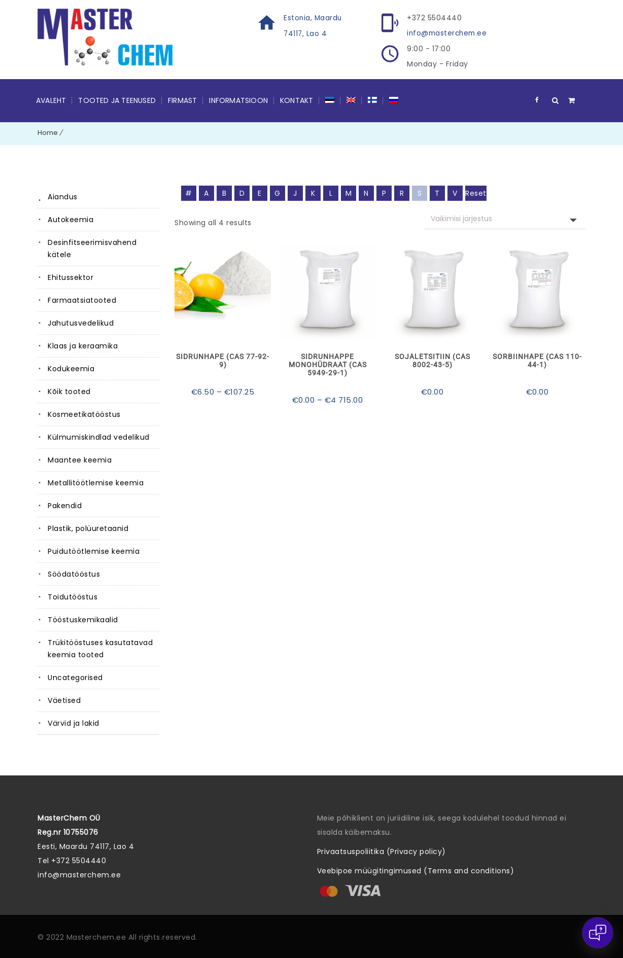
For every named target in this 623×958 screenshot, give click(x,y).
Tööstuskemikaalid (83, 619)
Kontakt (296, 100)
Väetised (64, 700)
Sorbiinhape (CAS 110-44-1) (537, 360)
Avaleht (51, 100)
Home (48, 132)
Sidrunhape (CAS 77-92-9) (222, 360)
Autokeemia (70, 219)
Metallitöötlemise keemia (96, 482)
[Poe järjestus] (505, 218)
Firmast (182, 100)
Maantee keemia (80, 459)
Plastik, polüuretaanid (88, 528)
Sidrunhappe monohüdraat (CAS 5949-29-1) (328, 364)
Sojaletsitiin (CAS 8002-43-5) (432, 360)
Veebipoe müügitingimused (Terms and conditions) (415, 870)
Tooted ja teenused (117, 100)
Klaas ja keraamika (83, 345)
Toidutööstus (72, 596)
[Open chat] (597, 932)
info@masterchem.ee (448, 33)
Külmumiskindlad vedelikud (99, 437)
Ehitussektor (70, 277)
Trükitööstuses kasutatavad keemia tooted (100, 648)
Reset (476, 193)
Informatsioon (238, 100)
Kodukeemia (71, 368)
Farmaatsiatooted (82, 300)
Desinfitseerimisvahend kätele (92, 248)
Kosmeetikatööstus (84, 414)
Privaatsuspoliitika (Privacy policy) (381, 851)
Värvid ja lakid (73, 723)
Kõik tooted (69, 391)
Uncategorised (75, 677)
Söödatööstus (74, 574)
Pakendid (65, 505)
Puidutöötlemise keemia (94, 551)
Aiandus (63, 196)
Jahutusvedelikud (81, 322)
